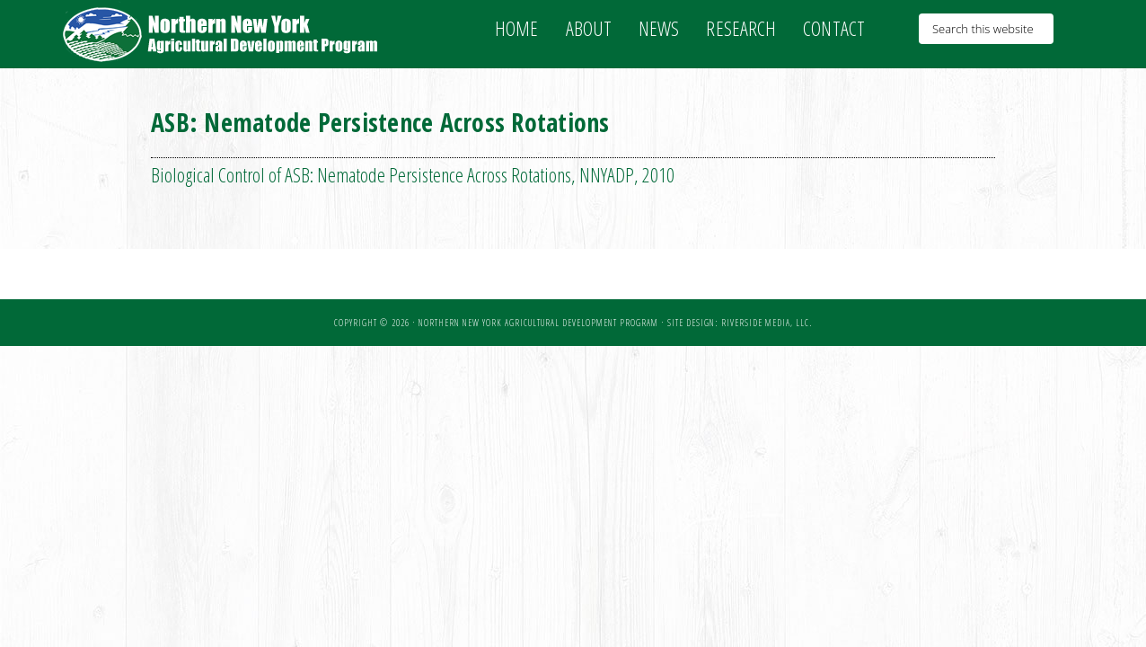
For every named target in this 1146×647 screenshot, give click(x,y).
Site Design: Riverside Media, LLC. (739, 322)
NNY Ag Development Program (222, 34)
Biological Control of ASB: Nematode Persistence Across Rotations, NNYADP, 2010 (412, 174)
